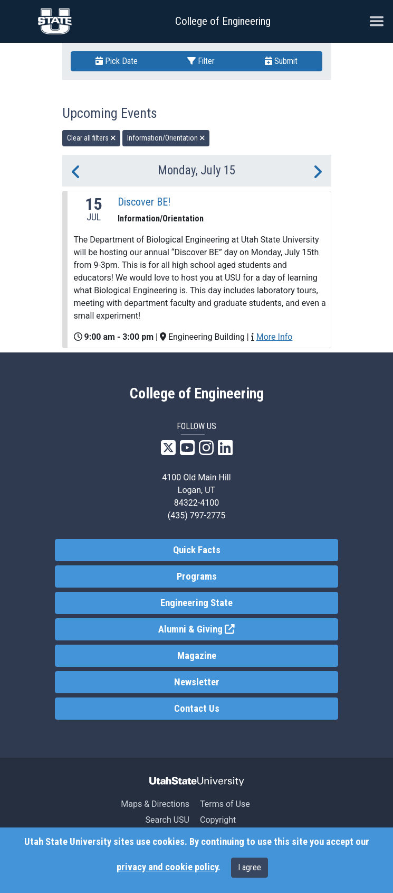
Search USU (167, 820)
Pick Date (116, 61)
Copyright (218, 820)
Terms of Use (225, 804)
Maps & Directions (155, 804)
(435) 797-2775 (196, 515)
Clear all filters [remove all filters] (91, 138)
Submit (281, 61)
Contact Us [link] (196, 708)
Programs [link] (197, 576)
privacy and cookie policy (167, 867)
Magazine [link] (196, 656)
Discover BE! (144, 202)
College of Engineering (223, 21)
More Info (274, 337)
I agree (249, 867)
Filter (201, 61)
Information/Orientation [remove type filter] (166, 138)
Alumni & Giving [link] (235, 628)
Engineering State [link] (196, 603)
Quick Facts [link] (197, 550)
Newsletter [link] (196, 682)
